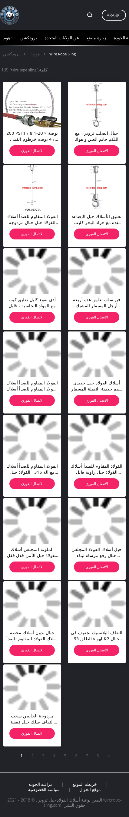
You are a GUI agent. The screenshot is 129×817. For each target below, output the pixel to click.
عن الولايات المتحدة (62, 38)
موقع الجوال (90, 789)
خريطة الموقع (84, 784)
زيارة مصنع (96, 38)
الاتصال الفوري (32, 150)
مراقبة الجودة (41, 784)
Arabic (114, 15)
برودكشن (28, 38)
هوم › (7, 38)
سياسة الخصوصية (44, 789)
